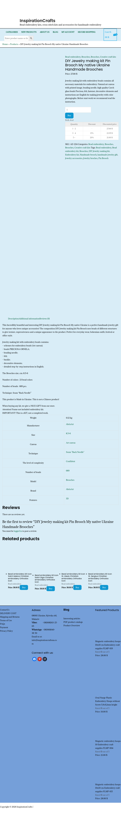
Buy (69, 115)
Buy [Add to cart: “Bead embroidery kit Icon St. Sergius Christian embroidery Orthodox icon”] (104, 587)
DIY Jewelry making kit (99, 151)
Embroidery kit (72, 154)
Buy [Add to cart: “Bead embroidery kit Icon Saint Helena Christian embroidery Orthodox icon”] (24, 587)
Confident (70, 461)
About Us (44, 32)
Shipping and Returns (10, 617)
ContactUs (4, 609)
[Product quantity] (78, 110)
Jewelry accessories (73, 158)
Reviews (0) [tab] (44, 318)
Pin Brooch (103, 158)
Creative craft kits (108, 57)
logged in (18, 531)
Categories (12, 32)
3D (67, 498)
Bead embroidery (73, 57)
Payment (4, 627)
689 (67, 470)
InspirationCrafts (37, 21)
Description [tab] (13, 318)
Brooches (86, 57)
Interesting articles (71, 618)
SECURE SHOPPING (86, 32)
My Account (68, 32)
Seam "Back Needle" (75, 452)
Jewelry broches (90, 158)
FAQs (2, 624)
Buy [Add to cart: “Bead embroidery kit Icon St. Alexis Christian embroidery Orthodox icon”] (77, 587)
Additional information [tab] (29, 318)
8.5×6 (68, 433)
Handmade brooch (88, 154)
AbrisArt (70, 424)
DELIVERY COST (8, 613)
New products (28, 32)
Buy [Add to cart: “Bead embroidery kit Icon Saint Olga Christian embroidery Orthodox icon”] (50, 588)
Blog (55, 32)
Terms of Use (6, 620)
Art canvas (71, 442)
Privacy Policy (6, 631)
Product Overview (71, 625)
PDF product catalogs (73, 622)
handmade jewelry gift (107, 154)
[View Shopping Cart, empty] (110, 35)
